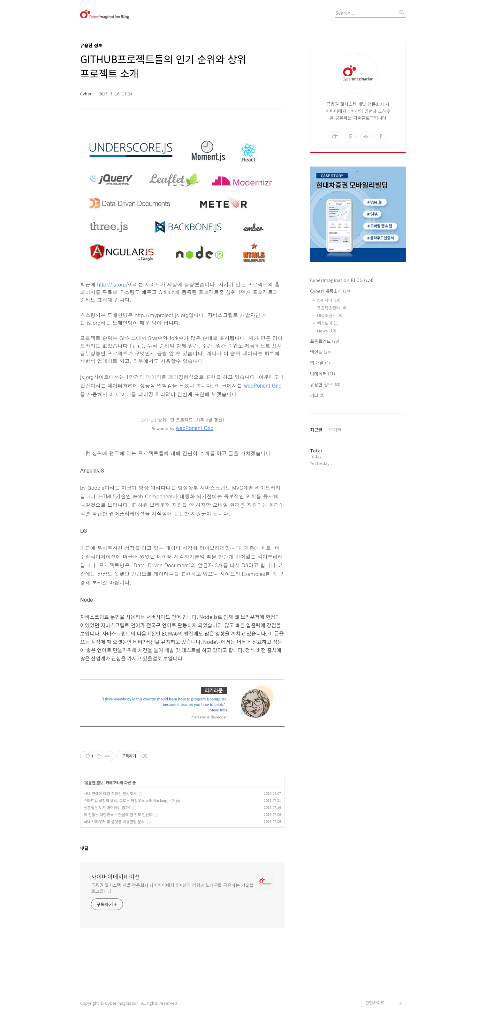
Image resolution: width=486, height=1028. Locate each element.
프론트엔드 (324, 341)
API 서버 (328, 300)
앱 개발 (320, 363)
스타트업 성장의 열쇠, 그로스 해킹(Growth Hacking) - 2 (129, 800)
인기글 (335, 430)
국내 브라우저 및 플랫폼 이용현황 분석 (114, 821)
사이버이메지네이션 (115, 876)
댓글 (84, 848)
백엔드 (320, 352)
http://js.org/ (112, 284)
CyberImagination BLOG (341, 280)
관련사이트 (374, 1003)
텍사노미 (327, 323)
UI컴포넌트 (329, 315)
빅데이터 (322, 373)
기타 (317, 395)
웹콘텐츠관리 (331, 308)
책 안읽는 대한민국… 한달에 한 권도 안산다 (118, 814)
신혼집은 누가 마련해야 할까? (107, 807)
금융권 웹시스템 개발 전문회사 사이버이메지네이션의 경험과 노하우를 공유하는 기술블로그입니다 (172, 888)
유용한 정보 (94, 782)
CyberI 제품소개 (330, 291)
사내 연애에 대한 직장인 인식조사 (110, 793)
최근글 (316, 430)
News (326, 331)
